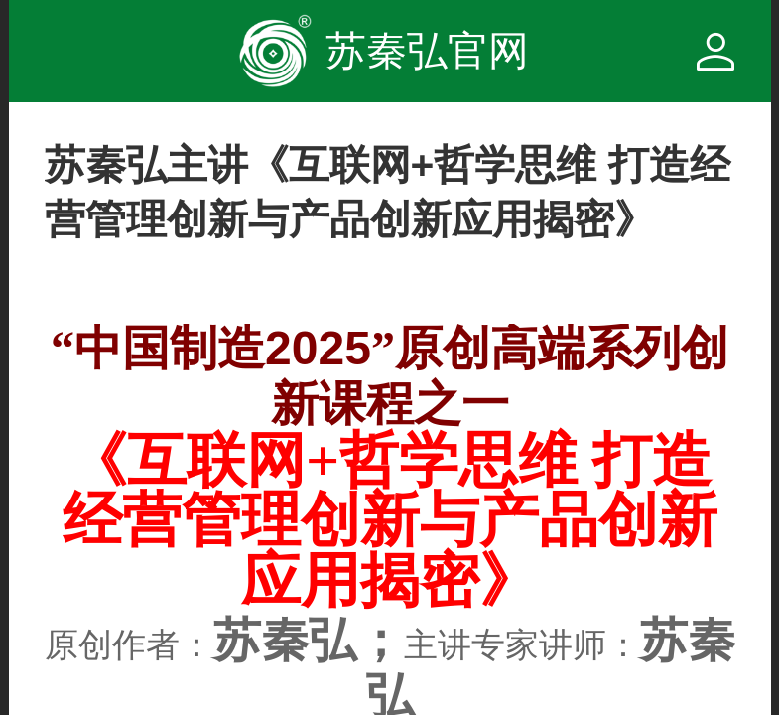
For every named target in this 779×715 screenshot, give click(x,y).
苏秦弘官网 (427, 50)
